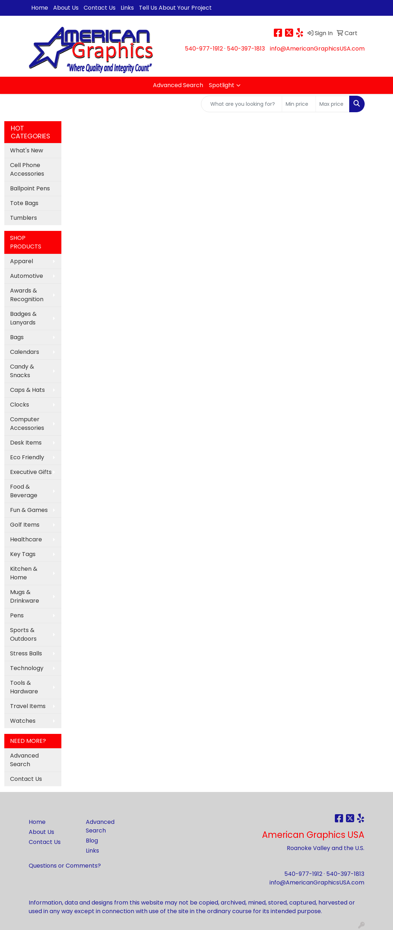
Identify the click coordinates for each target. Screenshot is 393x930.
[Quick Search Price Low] (299, 104)
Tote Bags (24, 203)
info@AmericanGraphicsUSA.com (317, 48)
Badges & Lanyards (23, 318)
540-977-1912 (204, 48)
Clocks (19, 404)
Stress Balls (26, 653)
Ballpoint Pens (30, 188)
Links (127, 8)
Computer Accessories (27, 423)
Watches (23, 721)
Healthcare (26, 539)
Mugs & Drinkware (24, 596)
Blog (92, 840)
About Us (66, 8)
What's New (26, 150)
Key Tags (23, 554)
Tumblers (23, 218)
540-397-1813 (246, 48)
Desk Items (26, 442)
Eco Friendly (27, 457)
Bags (17, 337)
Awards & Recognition (26, 294)
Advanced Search (178, 85)
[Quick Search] (241, 104)
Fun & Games (29, 510)
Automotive (26, 276)
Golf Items (24, 525)
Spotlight (221, 85)
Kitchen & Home (23, 573)
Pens (17, 615)
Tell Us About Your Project (175, 8)
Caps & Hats (27, 390)
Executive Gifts (31, 472)
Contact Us (100, 8)
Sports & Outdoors (23, 634)
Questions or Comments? (65, 866)
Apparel (21, 261)
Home (39, 8)
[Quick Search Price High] (332, 104)
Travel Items (28, 706)
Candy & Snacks (22, 370)
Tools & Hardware (24, 687)
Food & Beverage (23, 491)
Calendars (24, 352)
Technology (26, 668)
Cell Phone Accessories (27, 169)
